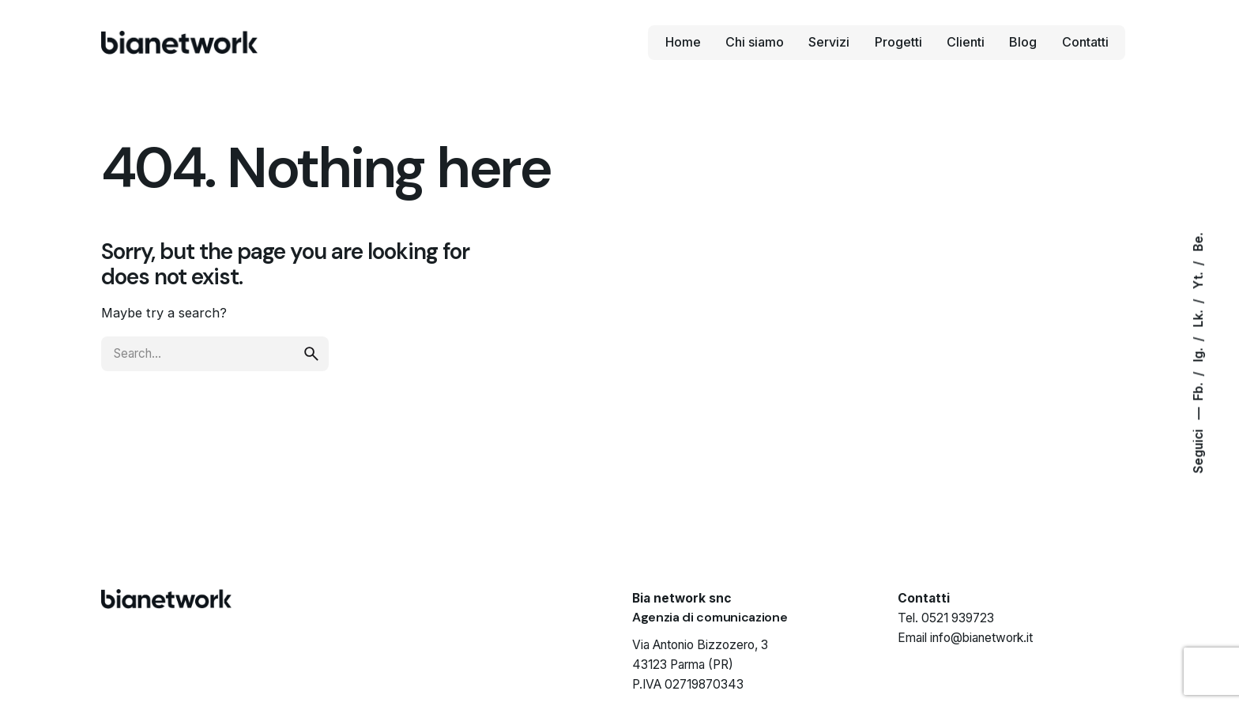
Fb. (1198, 390)
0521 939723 (957, 617)
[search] (311, 353)
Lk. (1198, 317)
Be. (1198, 242)
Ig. (1198, 353)
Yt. (1198, 279)
